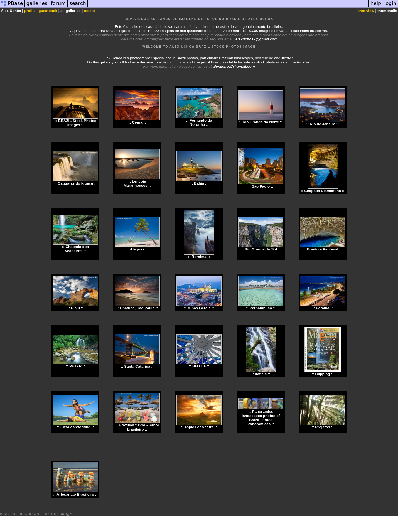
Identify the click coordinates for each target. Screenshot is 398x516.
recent (89, 11)
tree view (366, 11)
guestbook (48, 11)
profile (30, 11)
